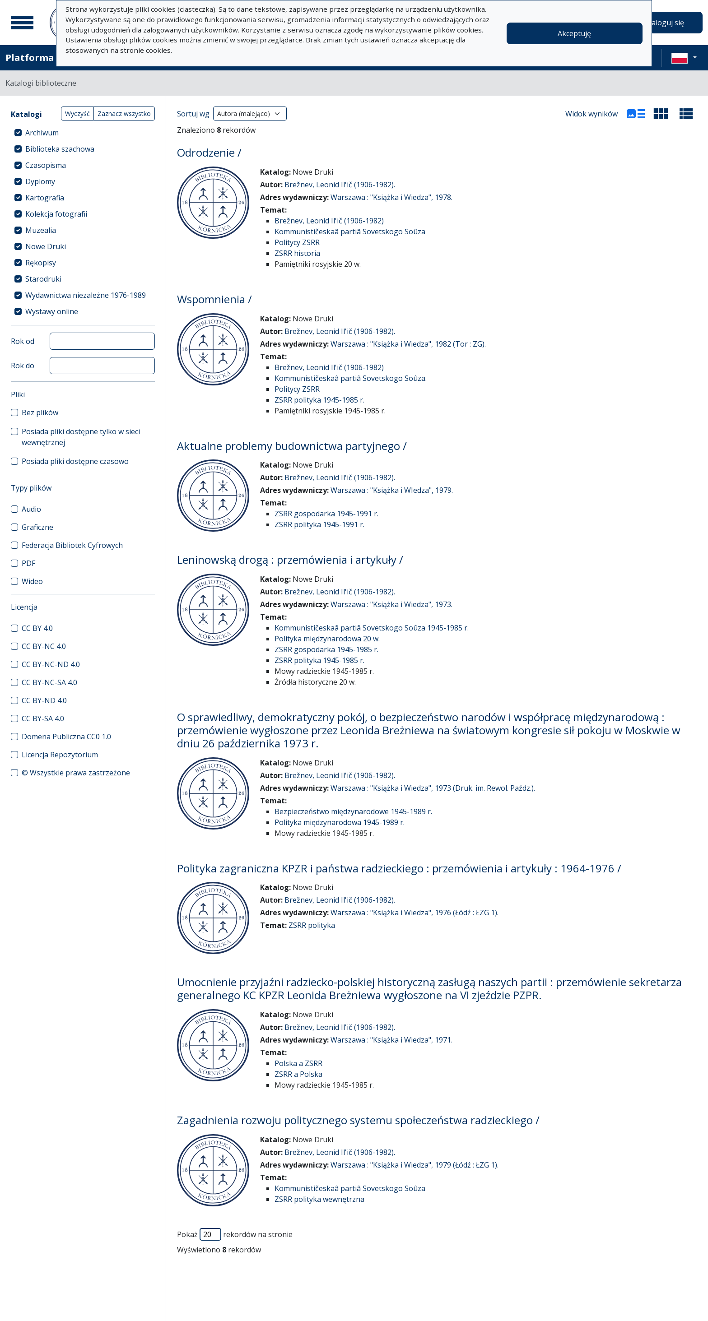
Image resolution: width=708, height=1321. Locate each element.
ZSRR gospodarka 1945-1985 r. (326, 649)
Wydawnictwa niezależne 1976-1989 (85, 295)
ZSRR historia (297, 253)
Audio (31, 509)
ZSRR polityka (312, 925)
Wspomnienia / (214, 299)
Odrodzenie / (209, 152)
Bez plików (40, 412)
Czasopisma (45, 165)
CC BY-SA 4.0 (43, 718)
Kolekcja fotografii (56, 214)
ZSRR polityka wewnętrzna (319, 1199)
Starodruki (43, 279)
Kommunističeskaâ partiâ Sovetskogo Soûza (350, 231)
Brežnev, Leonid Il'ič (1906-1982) (329, 221)
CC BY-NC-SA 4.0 (49, 682)
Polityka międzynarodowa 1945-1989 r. (340, 822)
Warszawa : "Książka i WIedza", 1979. (392, 490)
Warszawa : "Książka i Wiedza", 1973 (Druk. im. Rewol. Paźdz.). (433, 788)
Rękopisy (40, 263)
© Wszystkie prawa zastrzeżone (76, 773)
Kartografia (44, 198)
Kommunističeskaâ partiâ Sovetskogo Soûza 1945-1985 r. (372, 628)
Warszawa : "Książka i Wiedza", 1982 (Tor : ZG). (408, 344)
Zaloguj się (665, 23)
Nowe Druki (45, 246)
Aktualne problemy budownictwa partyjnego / (292, 445)
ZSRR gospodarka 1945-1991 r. (326, 514)
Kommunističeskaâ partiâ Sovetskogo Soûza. (351, 378)
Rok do (22, 366)
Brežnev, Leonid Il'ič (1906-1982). (339, 185)
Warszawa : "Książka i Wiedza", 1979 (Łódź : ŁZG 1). (414, 1165)
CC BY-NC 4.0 (44, 646)
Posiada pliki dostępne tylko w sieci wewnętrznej (81, 436)
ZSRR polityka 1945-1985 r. (319, 400)
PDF (28, 563)
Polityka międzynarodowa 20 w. (327, 639)
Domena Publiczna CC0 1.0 (66, 737)
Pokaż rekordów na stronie (235, 1234)
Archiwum (42, 133)
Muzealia (40, 230)
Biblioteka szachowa (59, 149)
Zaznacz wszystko (124, 113)
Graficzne (37, 527)
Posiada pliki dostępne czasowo (75, 461)
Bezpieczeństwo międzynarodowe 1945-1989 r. (353, 811)
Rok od (22, 341)
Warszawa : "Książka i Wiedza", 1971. (391, 1040)
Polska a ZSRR (298, 1063)
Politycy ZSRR (297, 242)
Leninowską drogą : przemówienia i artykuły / (290, 559)
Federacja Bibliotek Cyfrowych (72, 545)
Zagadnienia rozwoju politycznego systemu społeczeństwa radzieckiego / (358, 1119)
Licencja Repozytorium (60, 755)
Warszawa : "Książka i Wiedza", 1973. (391, 604)
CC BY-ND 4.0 (44, 700)
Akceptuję (574, 33)
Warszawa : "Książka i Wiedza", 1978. (391, 197)
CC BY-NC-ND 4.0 (51, 664)
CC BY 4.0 (37, 628)
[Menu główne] (22, 23)
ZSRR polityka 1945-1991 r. (319, 524)
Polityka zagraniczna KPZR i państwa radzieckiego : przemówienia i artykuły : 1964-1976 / (399, 868)
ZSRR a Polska (298, 1074)
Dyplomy (40, 181)
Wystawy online (51, 311)
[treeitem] (83, 132)
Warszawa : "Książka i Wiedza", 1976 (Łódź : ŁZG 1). (414, 913)
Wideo (32, 581)
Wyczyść (77, 113)
